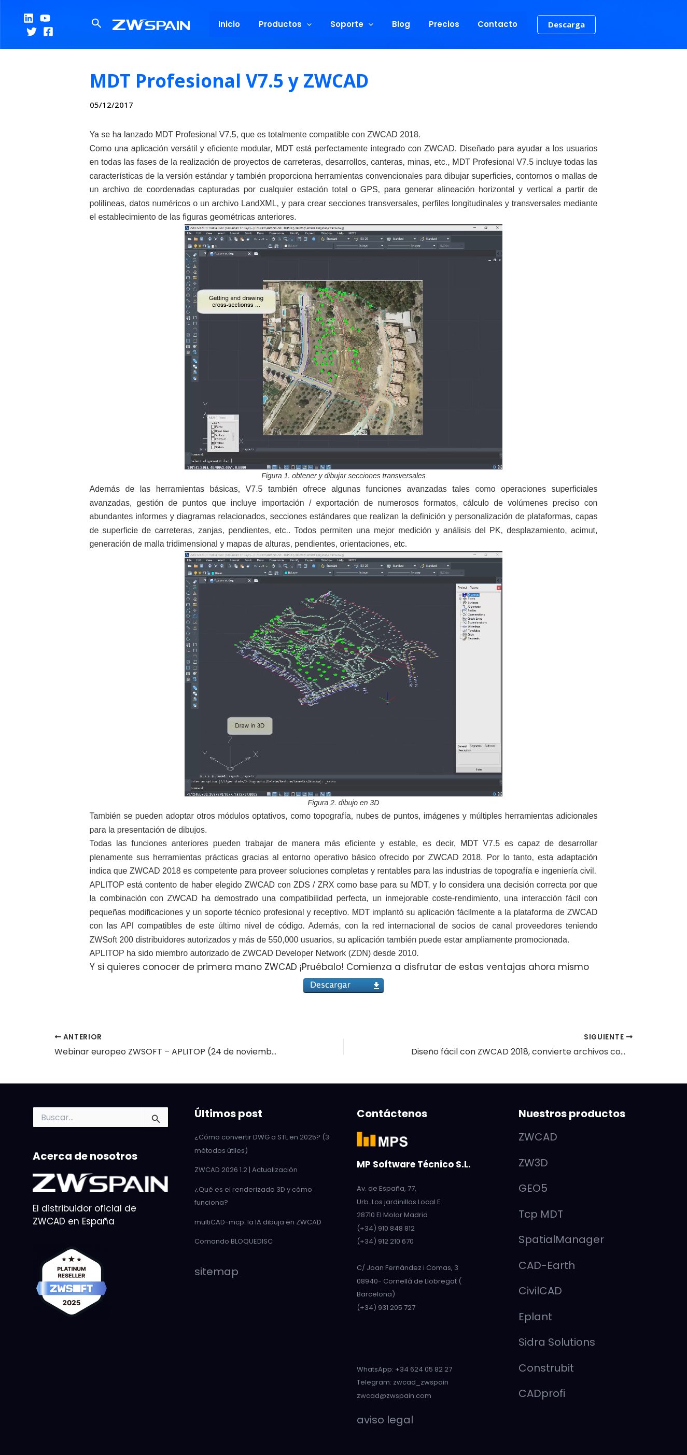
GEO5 (533, 1188)
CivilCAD (540, 1290)
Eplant (535, 1316)
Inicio (237, 24)
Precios (439, 24)
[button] (105, 24)
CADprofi (541, 1393)
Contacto (490, 24)
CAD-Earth (546, 1265)
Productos (289, 24)
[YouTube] (45, 18)
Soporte (353, 24)
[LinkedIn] (28, 18)
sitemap (216, 1271)
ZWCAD (537, 1137)
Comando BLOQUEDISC (233, 1241)
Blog (399, 24)
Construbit (546, 1368)
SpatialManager (561, 1239)
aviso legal (385, 1420)
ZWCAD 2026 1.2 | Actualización (246, 1170)
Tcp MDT (540, 1214)
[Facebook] (31, 31)
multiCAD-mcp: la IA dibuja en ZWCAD (257, 1222)
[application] (311, 24)
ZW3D (533, 1163)
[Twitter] (62, 18)
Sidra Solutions (556, 1342)
